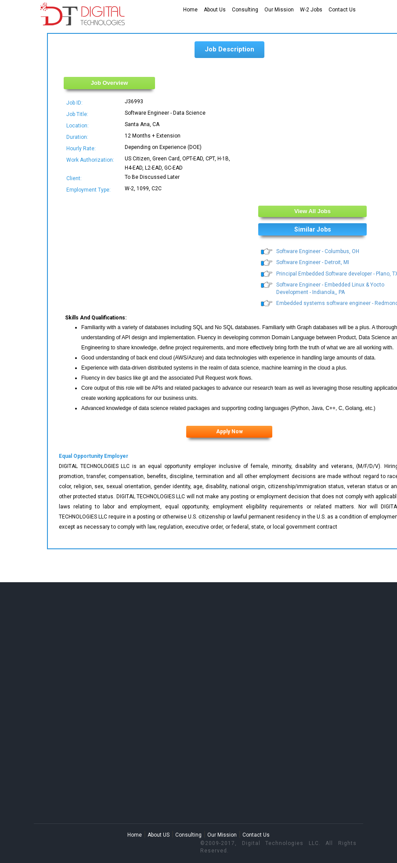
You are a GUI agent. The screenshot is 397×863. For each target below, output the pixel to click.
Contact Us (342, 10)
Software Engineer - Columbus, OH (317, 251)
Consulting (245, 10)
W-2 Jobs (311, 10)
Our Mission (279, 10)
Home (190, 10)
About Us (215, 10)
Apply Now (229, 431)
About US (159, 835)
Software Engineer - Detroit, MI (312, 262)
